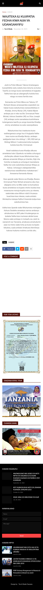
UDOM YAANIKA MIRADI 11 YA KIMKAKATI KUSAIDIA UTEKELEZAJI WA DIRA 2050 (26, 561)
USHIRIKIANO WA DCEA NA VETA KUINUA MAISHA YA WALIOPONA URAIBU (26, 549)
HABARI (9, 12)
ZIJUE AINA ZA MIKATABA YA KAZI (26, 497)
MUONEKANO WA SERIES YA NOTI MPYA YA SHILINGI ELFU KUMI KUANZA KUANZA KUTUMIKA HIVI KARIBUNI (26, 477)
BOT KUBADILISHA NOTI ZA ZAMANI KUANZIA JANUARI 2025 (27, 488)
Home (4, 12)
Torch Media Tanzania (25, 584)
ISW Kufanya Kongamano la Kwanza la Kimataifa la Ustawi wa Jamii (26, 571)
